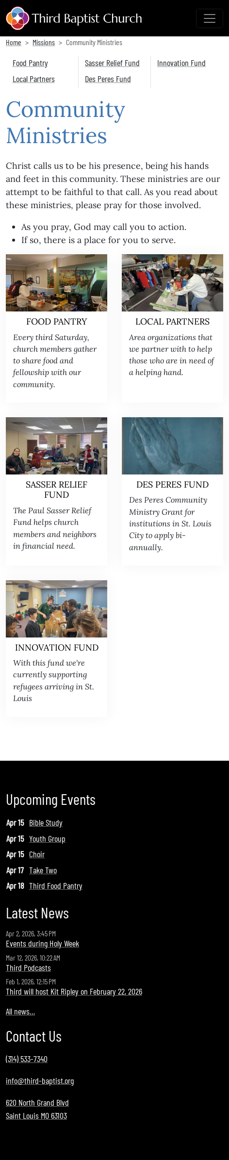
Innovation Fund (181, 62)
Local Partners (34, 78)
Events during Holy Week (42, 943)
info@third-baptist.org (40, 1080)
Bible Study (46, 822)
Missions (44, 42)
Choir (37, 854)
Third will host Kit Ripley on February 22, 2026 (74, 991)
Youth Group (47, 838)
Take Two (43, 870)
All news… (20, 1011)
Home (13, 42)
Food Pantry (30, 62)
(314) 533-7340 (27, 1058)
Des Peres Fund (108, 78)
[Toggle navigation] (209, 18)
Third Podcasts (28, 967)
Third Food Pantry (55, 885)
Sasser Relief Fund (112, 62)
